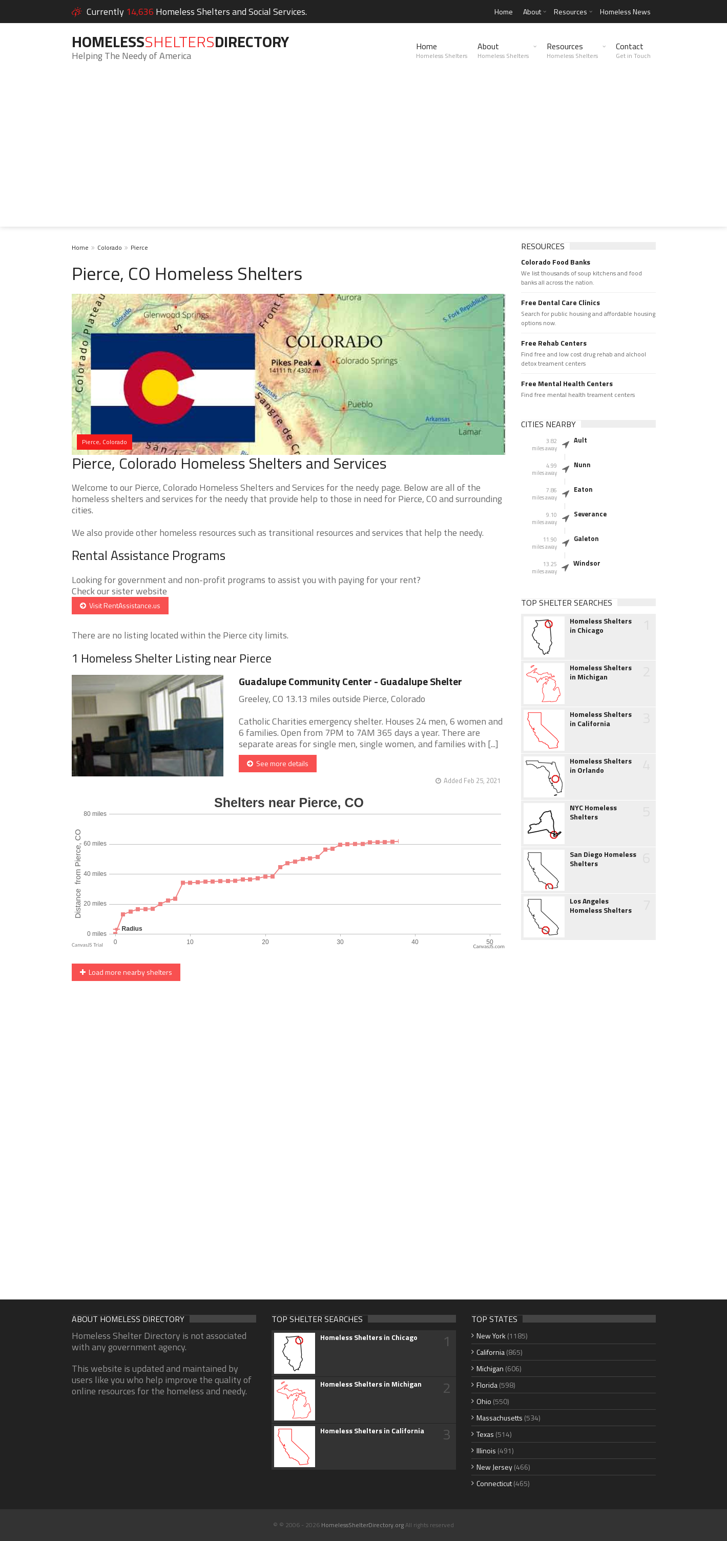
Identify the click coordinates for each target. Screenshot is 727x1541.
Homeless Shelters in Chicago (601, 625)
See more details (277, 763)
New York (491, 1335)
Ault (580, 440)
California (490, 1352)
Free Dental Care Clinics (560, 302)
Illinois (486, 1450)
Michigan (490, 1368)
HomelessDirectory (180, 41)
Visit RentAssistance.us (120, 605)
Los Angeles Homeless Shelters (601, 905)
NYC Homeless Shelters (593, 812)
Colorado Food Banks (555, 262)
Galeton (586, 538)
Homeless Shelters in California (601, 719)
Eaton (583, 489)
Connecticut (494, 1483)
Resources (570, 11)
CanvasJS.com (489, 946)
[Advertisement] (363, 155)
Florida (486, 1384)
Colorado (109, 247)
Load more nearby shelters (126, 972)
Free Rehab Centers (554, 343)
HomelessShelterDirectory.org (362, 1525)
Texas (485, 1434)
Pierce (139, 247)
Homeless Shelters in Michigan (601, 672)
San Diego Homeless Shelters (603, 859)
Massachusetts (499, 1417)
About (532, 11)
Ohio (483, 1401)
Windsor (586, 563)
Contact (633, 50)
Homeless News (625, 11)
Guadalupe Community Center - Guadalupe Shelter (350, 681)
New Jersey (494, 1467)
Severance (590, 513)
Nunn (582, 464)
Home (503, 11)
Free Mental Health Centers (567, 383)
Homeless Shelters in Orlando (601, 765)
